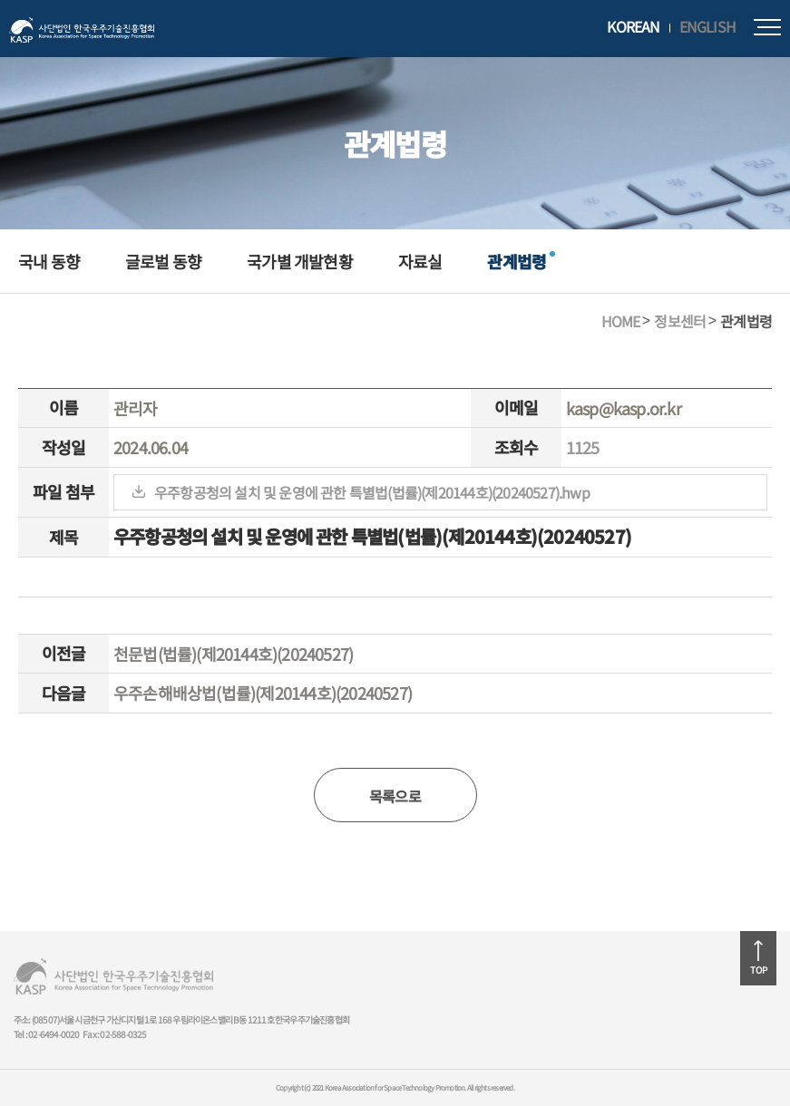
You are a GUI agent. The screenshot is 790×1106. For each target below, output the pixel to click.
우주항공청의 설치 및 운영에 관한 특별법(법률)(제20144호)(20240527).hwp (372, 492)
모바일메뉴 (767, 27)
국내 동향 (49, 261)
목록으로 (395, 796)
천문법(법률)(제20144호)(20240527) (233, 653)
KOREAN (633, 26)
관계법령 (516, 261)
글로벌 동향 (163, 261)
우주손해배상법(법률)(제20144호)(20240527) (262, 692)
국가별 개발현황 (300, 261)
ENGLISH (707, 26)
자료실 (420, 261)
